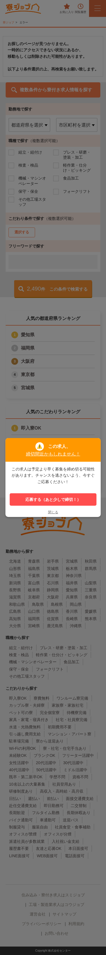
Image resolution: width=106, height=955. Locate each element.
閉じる (53, 512)
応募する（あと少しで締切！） (53, 499)
